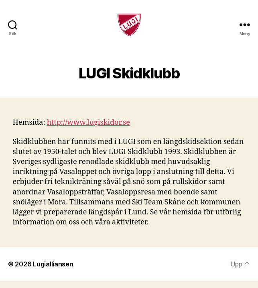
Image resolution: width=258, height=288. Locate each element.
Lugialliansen (53, 264)
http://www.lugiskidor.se (88, 122)
